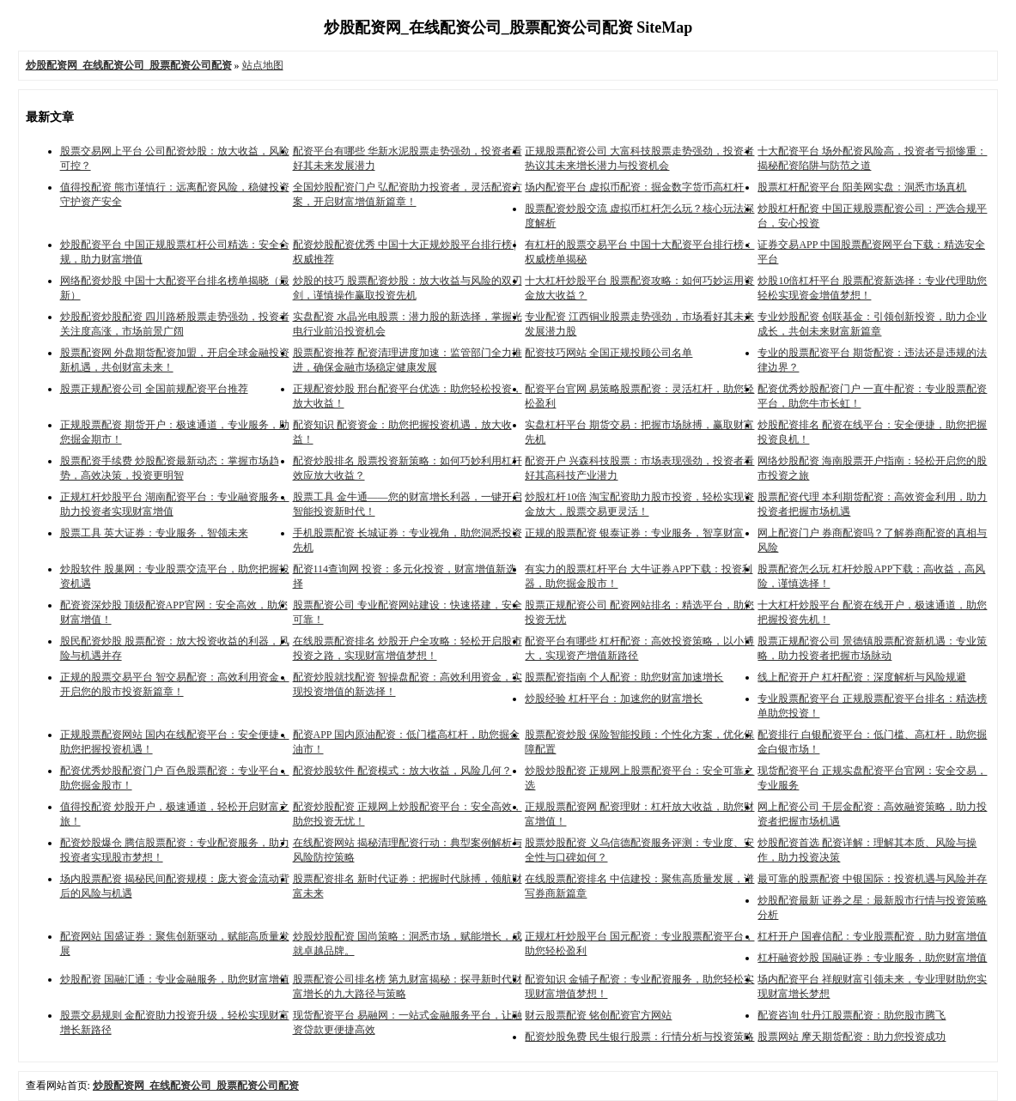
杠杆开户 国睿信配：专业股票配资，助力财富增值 (872, 936)
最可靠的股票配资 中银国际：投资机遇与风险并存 (872, 879)
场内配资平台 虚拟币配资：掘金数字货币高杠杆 (634, 187)
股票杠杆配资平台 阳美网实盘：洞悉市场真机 (861, 187)
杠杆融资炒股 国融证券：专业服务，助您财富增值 (872, 958)
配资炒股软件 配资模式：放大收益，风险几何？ (402, 771)
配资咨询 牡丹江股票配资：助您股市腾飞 (851, 1015)
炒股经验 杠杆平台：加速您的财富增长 (614, 699)
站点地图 (262, 65)
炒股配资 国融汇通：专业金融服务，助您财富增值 (174, 979)
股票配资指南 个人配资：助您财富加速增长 (624, 677)
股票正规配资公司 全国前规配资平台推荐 (154, 389)
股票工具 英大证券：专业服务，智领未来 (154, 533)
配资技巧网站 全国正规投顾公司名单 (608, 353)
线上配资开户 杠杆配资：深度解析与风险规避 (861, 677)
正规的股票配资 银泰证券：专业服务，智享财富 (634, 533)
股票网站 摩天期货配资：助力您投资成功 (851, 1037)
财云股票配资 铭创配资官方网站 (598, 1015)
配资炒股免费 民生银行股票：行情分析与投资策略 (639, 1037)
